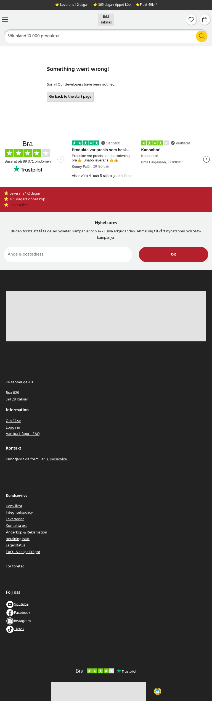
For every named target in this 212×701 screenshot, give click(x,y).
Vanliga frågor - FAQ (23, 434)
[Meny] (5, 19)
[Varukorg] (205, 19)
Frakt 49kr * (148, 5)
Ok (173, 254)
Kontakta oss (16, 526)
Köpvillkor (14, 506)
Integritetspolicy (19, 512)
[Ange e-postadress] (68, 254)
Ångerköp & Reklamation (26, 532)
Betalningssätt (18, 539)
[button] (157, 691)
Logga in (13, 427)
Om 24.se (13, 421)
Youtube (21, 604)
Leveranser (15, 519)
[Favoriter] (191, 19)
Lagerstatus (15, 545)
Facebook (22, 612)
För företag (15, 566)
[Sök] (106, 36)
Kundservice (57, 459)
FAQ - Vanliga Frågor (23, 552)
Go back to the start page (70, 97)
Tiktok (19, 629)
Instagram (22, 621)
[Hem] (106, 20)
